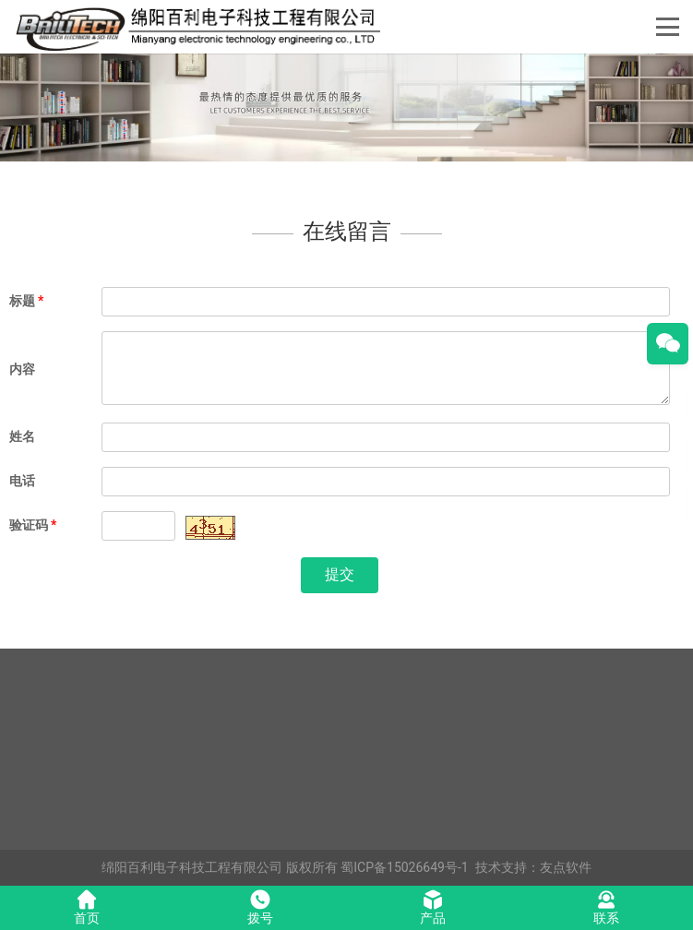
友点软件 (565, 867)
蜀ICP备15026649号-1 (404, 867)
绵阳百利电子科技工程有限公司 (192, 867)
